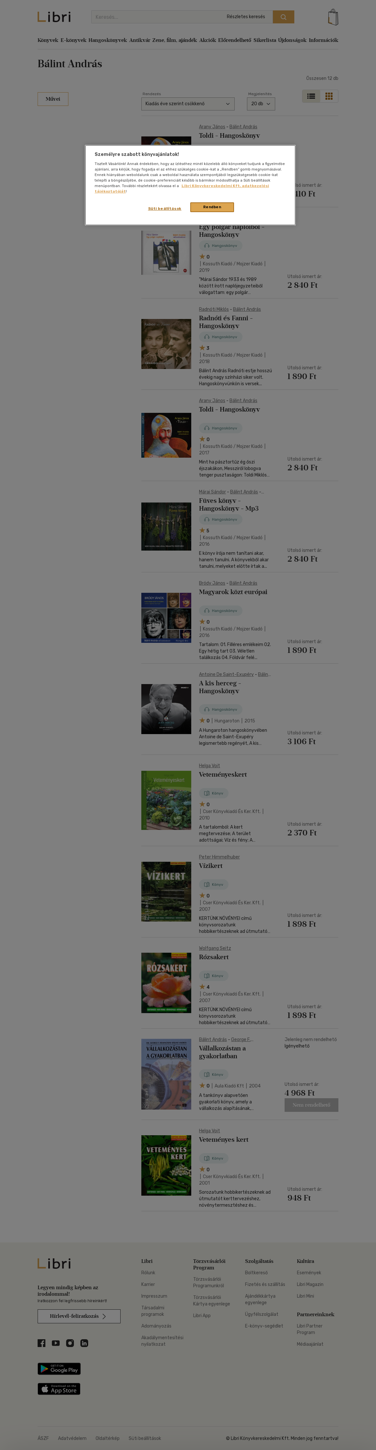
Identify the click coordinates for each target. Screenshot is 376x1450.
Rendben (212, 207)
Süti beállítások (165, 208)
